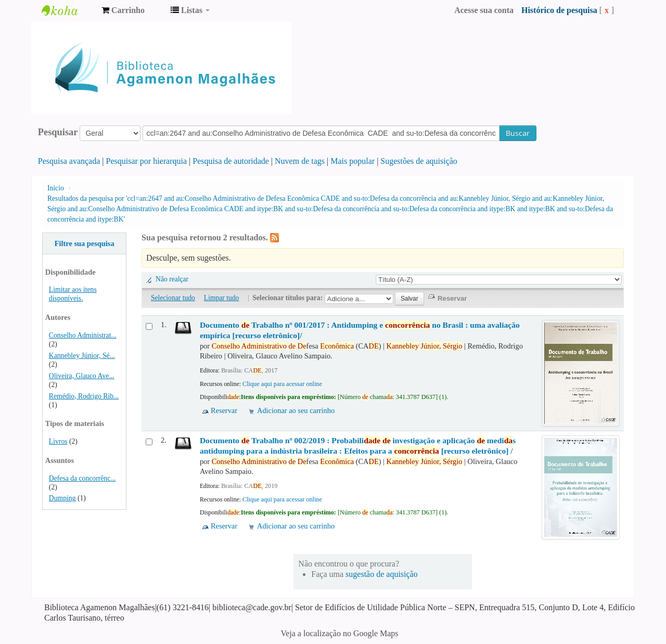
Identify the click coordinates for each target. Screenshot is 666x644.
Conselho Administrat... (83, 335)
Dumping (62, 498)
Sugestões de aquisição (418, 161)
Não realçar (172, 279)
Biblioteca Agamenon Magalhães (68, 10)
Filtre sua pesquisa (84, 243)
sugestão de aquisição (381, 574)
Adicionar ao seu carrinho (296, 410)
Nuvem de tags (300, 161)
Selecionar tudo (173, 298)
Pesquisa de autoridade (231, 161)
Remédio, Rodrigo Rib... (84, 396)
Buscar (518, 133)
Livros (58, 441)
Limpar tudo (221, 298)
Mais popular (352, 161)
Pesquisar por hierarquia (146, 161)
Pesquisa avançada (69, 161)
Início (55, 188)
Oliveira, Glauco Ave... (81, 376)
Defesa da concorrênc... (82, 478)
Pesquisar (58, 132)
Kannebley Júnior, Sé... (82, 355)
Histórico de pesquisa (559, 10)
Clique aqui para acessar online (282, 384)
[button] (123, 10)
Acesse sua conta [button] (484, 10)
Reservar (224, 410)
